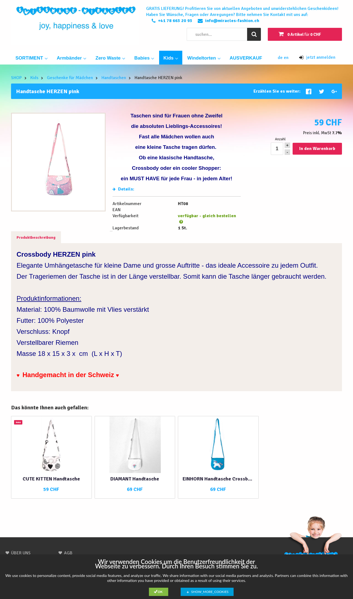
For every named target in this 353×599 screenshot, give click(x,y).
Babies (144, 58)
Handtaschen (113, 78)
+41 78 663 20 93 (175, 20)
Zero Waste (110, 58)
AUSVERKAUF (246, 58)
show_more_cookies (210, 592)
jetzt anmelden (317, 57)
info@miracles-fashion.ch (232, 20)
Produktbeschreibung (36, 237)
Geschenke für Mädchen (70, 78)
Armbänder (71, 58)
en (286, 57)
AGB (68, 553)
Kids (170, 58)
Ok (160, 592)
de (281, 57)
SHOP (16, 78)
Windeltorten (203, 58)
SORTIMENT (31, 58)
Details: (123, 189)
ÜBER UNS (21, 553)
